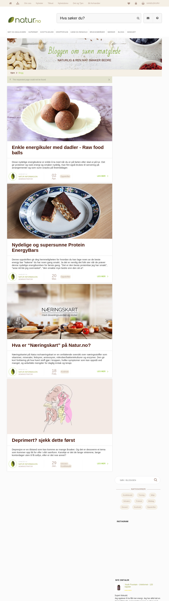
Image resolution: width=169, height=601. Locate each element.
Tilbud (50, 3)
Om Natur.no (17, 575)
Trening (141, 98)
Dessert (125, 110)
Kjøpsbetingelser (133, 585)
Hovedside (17, 569)
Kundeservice (132, 580)
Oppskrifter (151, 110)
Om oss (27, 3)
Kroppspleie (56, 585)
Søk (155, 83)
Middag (151, 104)
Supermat (55, 575)
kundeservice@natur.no (84, 549)
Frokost (139, 104)
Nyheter (39, 3)
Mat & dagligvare (57, 569)
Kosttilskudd (127, 98)
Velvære (126, 104)
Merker (15, 580)
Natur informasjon (28, 175)
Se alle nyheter (18, 585)
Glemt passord (132, 575)
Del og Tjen (78, 3)
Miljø (152, 98)
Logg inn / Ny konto (134, 569)
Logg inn (136, 4)
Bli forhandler (94, 3)
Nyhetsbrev (63, 3)
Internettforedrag (96, 580)
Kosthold (137, 110)
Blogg (92, 569)
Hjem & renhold (57, 591)
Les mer (99, 175)
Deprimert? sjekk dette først (43, 435)
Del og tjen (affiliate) (98, 585)
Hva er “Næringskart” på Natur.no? (51, 341)
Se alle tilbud (17, 591)
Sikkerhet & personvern (135, 591)
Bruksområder (95, 575)
